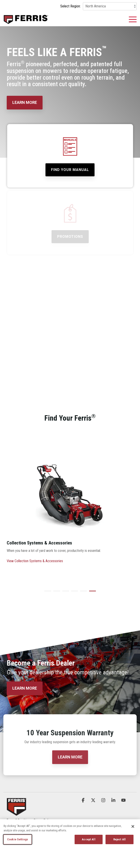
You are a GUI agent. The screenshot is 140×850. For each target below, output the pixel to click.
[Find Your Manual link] (70, 169)
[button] (133, 19)
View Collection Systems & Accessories (35, 561)
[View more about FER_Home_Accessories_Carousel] (70, 487)
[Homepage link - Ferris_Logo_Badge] (16, 813)
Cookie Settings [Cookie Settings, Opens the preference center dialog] (17, 839)
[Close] (133, 826)
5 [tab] (82, 593)
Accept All (88, 839)
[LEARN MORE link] (25, 102)
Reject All (119, 839)
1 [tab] (46, 593)
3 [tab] (64, 593)
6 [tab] (91, 593)
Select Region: (70, 6)
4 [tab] (73, 593)
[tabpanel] (70, 508)
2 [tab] (55, 593)
